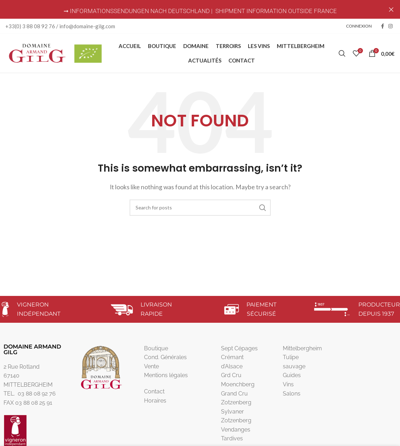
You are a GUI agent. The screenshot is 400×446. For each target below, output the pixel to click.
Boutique (156, 351)
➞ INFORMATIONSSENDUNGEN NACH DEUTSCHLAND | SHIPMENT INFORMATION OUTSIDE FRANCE (200, 10)
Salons (291, 396)
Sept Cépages (239, 351)
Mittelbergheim (302, 351)
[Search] (342, 55)
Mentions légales (166, 378)
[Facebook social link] (382, 26)
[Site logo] (54, 54)
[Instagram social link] (390, 26)
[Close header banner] (391, 9)
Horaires (155, 403)
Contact (154, 395)
